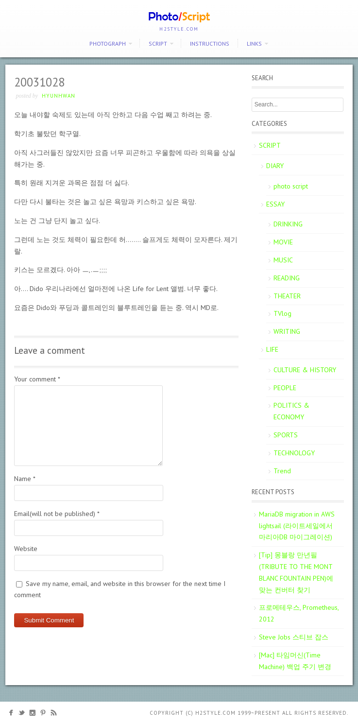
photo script (290, 186)
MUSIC (283, 260)
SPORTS (285, 435)
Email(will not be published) (57, 513)
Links (254, 43)
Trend (282, 470)
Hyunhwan (58, 95)
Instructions (209, 43)
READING (286, 278)
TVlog (282, 313)
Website (25, 548)
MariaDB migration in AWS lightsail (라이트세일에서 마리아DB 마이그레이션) (297, 526)
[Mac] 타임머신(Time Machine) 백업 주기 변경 (295, 661)
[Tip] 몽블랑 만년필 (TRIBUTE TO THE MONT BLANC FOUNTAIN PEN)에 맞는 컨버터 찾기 (296, 572)
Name (24, 478)
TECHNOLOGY (294, 452)
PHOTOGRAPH (107, 43)
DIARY (275, 165)
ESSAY (275, 204)
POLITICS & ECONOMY (291, 411)
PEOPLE (284, 387)
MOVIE (283, 242)
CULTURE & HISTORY (304, 369)
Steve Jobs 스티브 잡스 (293, 637)
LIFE (272, 349)
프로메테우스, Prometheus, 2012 (299, 613)
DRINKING (288, 224)
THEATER (287, 296)
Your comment (37, 379)
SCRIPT (158, 43)
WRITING (286, 331)
